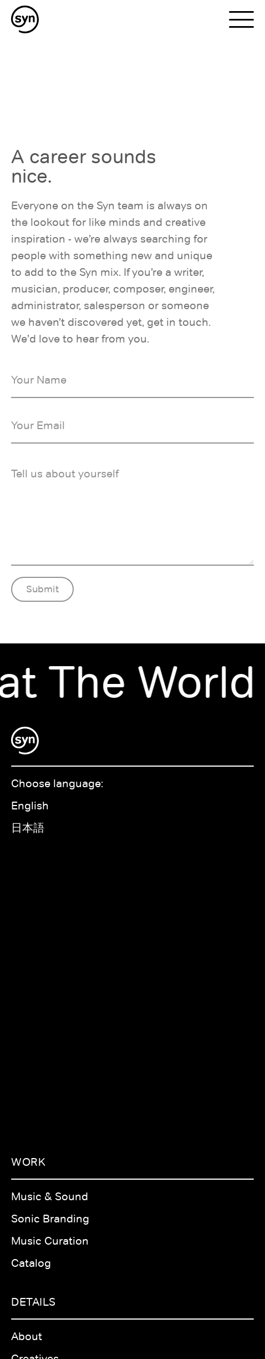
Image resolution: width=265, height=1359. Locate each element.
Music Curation (50, 1240)
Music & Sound (49, 1196)
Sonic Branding (50, 1218)
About (26, 1336)
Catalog (31, 1263)
